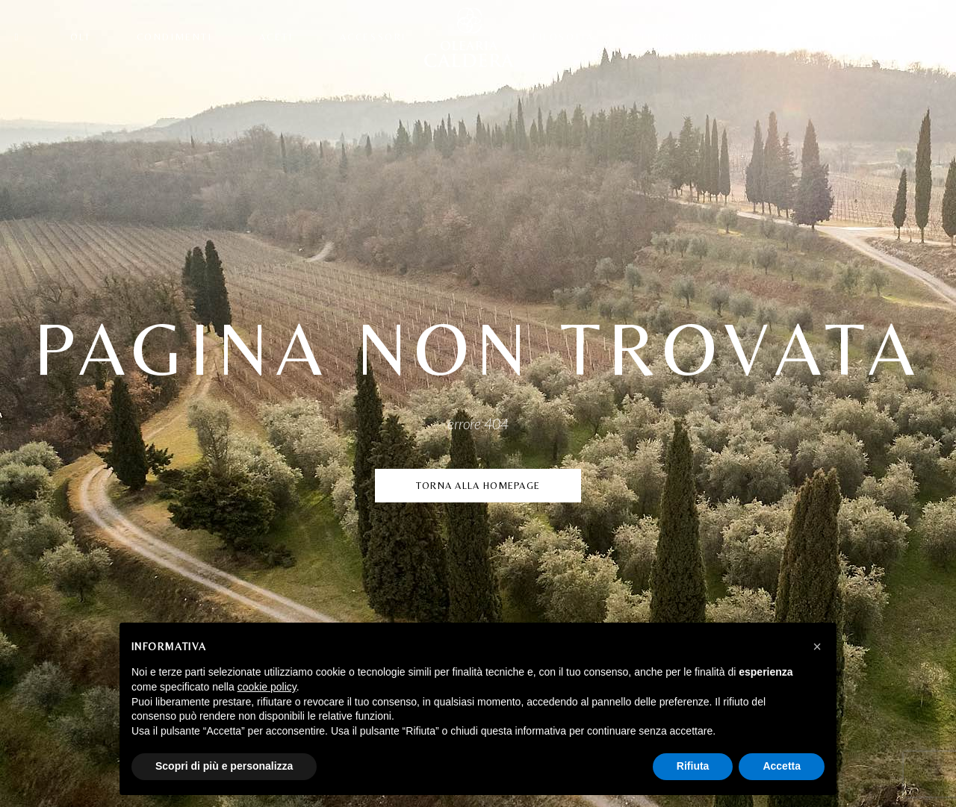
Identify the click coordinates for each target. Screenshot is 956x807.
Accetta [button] (782, 766)
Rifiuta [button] (693, 766)
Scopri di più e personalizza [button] (224, 766)
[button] (817, 646)
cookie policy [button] (267, 687)
